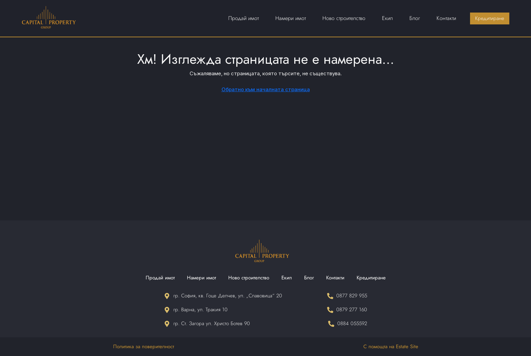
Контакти (335, 277)
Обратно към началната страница (265, 89)
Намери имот (201, 277)
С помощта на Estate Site (390, 346)
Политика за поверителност (143, 346)
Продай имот (160, 277)
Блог (309, 277)
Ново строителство (248, 277)
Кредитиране (371, 277)
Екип (286, 277)
